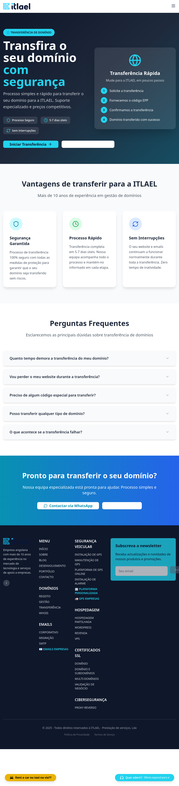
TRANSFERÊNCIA (50, 607)
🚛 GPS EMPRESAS (87, 598)
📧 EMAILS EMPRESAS (53, 649)
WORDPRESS (83, 627)
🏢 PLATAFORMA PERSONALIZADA (86, 591)
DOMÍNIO (81, 663)
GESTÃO (44, 602)
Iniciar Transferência (31, 144)
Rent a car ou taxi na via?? (30, 778)
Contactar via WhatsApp (68, 505)
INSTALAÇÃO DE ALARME (85, 581)
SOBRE (43, 554)
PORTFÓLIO (46, 571)
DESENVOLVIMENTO (52, 566)
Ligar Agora (122, 505)
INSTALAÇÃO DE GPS (88, 554)
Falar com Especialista (88, 144)
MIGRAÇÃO (46, 638)
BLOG (42, 560)
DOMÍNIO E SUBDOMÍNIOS (85, 671)
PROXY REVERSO (85, 707)
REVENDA (81, 633)
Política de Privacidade (76, 734)
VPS (77, 639)
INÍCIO (43, 549)
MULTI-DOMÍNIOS (87, 679)
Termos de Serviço (104, 734)
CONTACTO (46, 577)
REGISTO (45, 596)
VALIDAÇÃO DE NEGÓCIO (84, 686)
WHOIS (43, 613)
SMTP (42, 643)
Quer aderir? (144, 778)
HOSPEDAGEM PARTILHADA (84, 620)
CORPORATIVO (48, 632)
